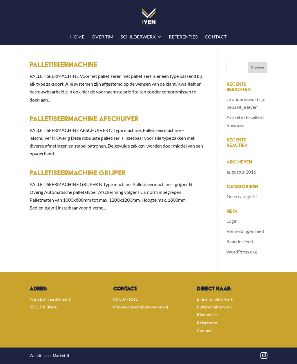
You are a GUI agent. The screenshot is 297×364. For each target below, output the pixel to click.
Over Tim (102, 37)
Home (77, 37)
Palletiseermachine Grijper (78, 173)
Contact (216, 37)
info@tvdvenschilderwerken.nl (140, 306)
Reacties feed (240, 241)
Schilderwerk (138, 37)
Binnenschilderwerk (215, 299)
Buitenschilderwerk (214, 306)
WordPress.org (242, 251)
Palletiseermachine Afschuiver (84, 119)
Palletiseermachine (63, 65)
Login (232, 221)
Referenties (183, 37)
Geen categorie (242, 196)
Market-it (61, 355)
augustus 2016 (241, 171)
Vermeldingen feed (245, 231)
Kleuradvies (207, 314)
